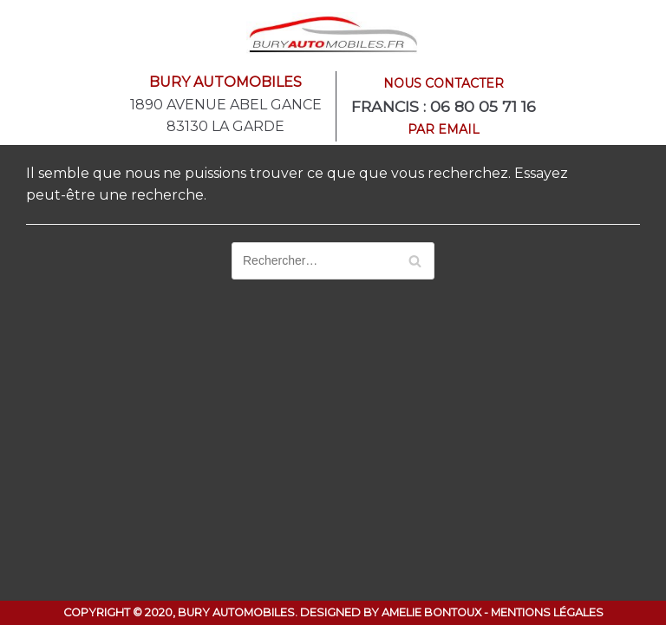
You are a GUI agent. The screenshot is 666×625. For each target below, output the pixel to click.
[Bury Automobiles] (333, 34)
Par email (444, 129)
